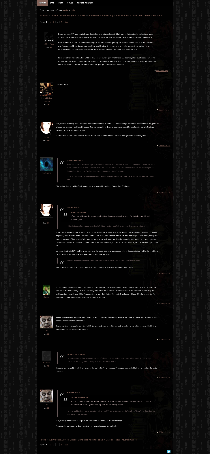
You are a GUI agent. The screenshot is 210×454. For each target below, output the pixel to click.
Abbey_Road (49, 44)
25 (48, 105)
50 (48, 334)
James (46, 137)
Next (66, 22)
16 (51, 47)
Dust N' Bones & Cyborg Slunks (68, 15)
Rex (46, 331)
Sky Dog (46, 297)
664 (48, 141)
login (73, 10)
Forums (44, 15)
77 (48, 366)
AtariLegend (46, 173)
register (65, 10)
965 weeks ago (162, 71)
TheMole (46, 363)
